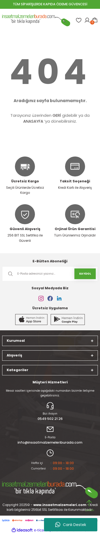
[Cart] (94, 20)
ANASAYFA (33, 121)
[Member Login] (87, 20)
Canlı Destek (70, 525)
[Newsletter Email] (50, 273)
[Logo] (36, 20)
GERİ (57, 115)
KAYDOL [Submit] (85, 274)
